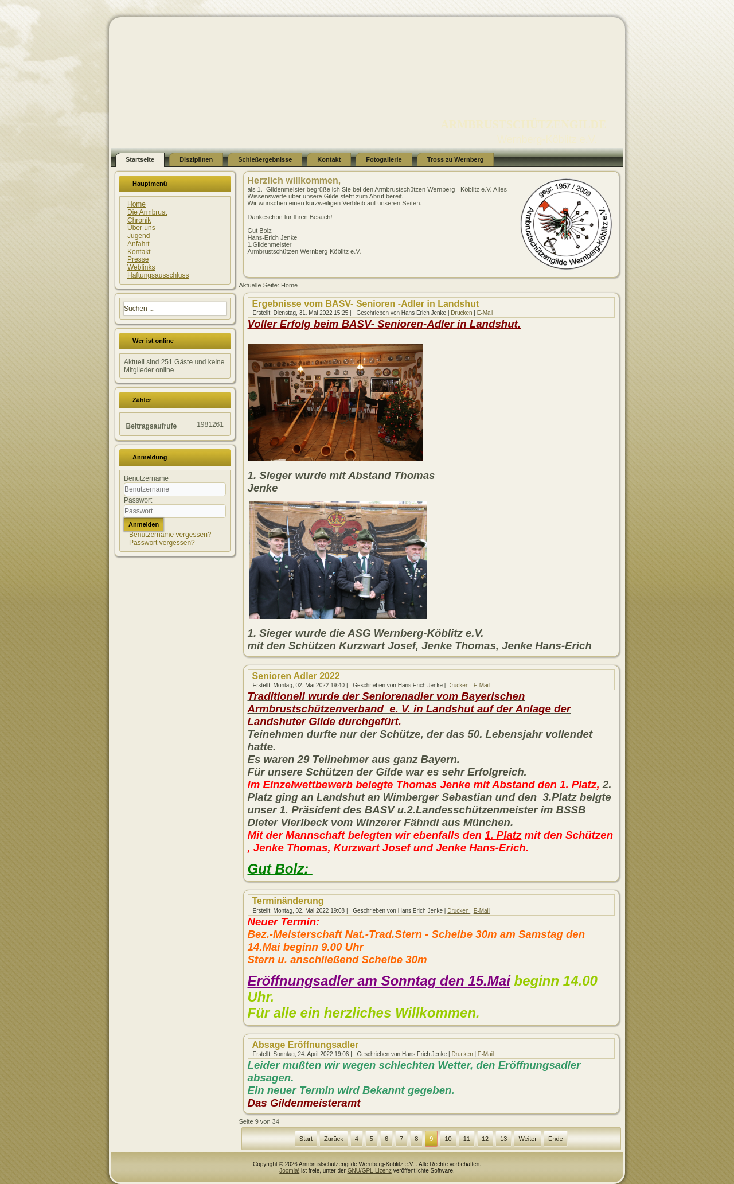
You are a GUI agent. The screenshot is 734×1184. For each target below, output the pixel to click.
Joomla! (289, 1170)
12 (485, 1138)
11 (466, 1138)
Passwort (138, 500)
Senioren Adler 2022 (296, 676)
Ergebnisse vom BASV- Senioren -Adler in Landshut (365, 304)
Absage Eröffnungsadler (305, 1045)
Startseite (140, 159)
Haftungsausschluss (158, 275)
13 (503, 1138)
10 (447, 1138)
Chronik (139, 220)
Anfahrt (138, 244)
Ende (555, 1138)
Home (136, 204)
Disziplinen (196, 159)
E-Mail (485, 313)
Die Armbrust (147, 212)
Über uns (141, 228)
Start (306, 1138)
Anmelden (143, 524)
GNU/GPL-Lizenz (370, 1170)
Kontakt (329, 159)
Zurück (333, 1138)
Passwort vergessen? (162, 543)
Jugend (138, 236)
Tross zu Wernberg (455, 159)
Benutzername (146, 478)
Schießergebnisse (265, 159)
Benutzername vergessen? (170, 535)
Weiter (527, 1138)
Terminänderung (288, 901)
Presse (138, 259)
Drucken (462, 313)
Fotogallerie (383, 159)
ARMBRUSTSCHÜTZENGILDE (523, 124)
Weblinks (141, 267)
